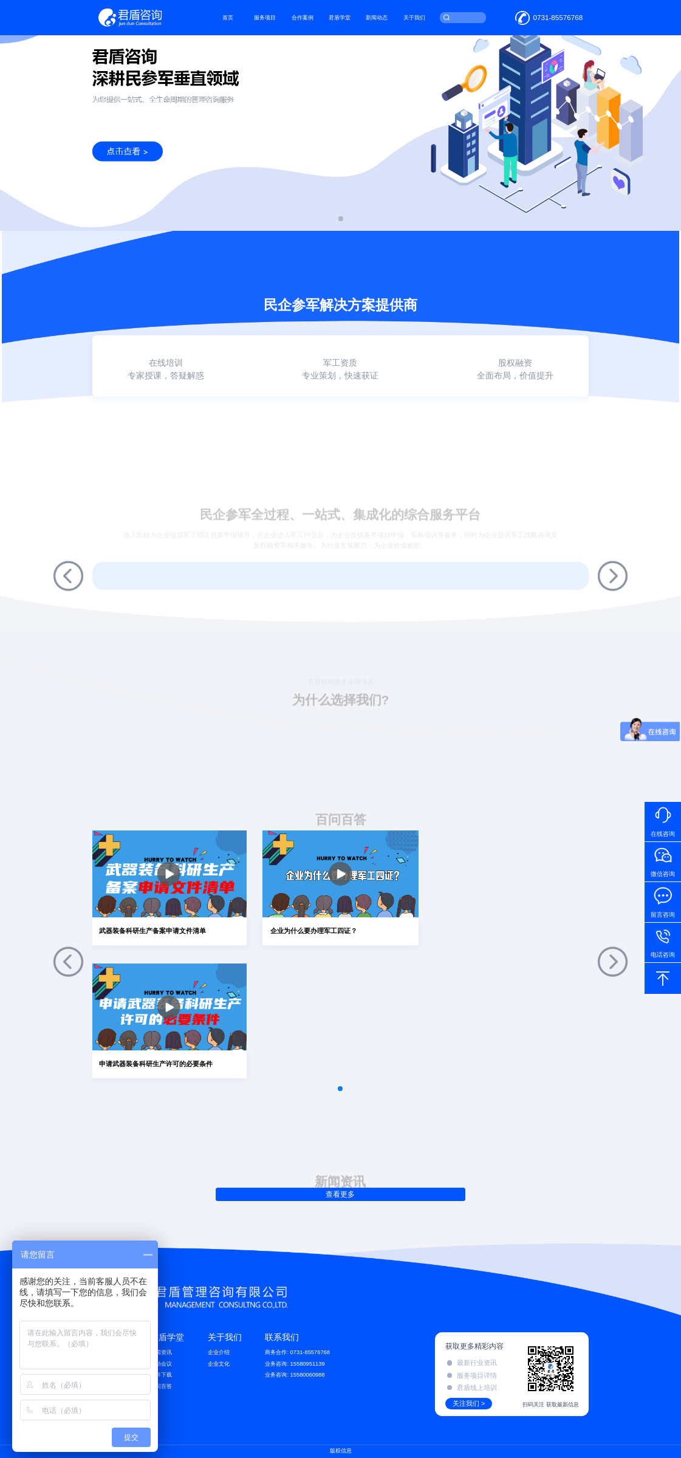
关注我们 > (469, 1403)
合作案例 (302, 18)
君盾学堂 (340, 18)
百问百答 (161, 1386)
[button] (340, 218)
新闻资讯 (161, 1352)
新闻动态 (377, 18)
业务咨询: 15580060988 (294, 1375)
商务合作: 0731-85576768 (297, 1352)
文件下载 (161, 1375)
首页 (227, 18)
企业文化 (219, 1364)
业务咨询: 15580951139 (294, 1364)
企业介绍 (219, 1352)
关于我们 (414, 18)
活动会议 (161, 1364)
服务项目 (265, 18)
